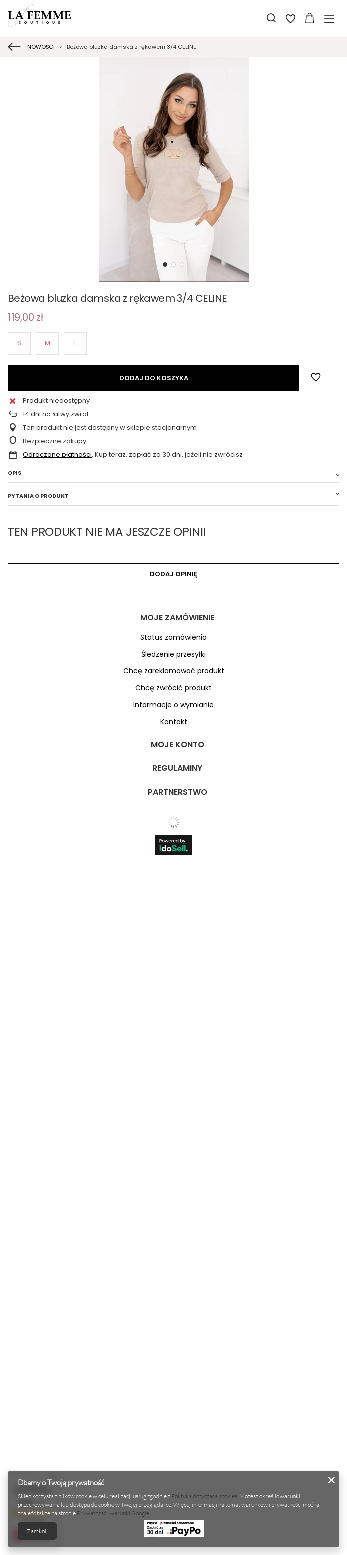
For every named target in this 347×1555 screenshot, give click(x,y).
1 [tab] (165, 264)
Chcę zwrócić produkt (173, 688)
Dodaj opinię (173, 574)
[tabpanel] (173, 169)
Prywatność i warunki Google (113, 1513)
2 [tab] (173, 264)
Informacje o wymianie (173, 705)
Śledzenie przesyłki (173, 654)
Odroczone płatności (57, 454)
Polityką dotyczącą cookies (204, 1496)
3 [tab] (182, 264)
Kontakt (173, 722)
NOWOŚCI (41, 46)
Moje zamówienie (177, 618)
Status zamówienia (173, 637)
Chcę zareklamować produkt (173, 671)
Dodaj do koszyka (153, 378)
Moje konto (177, 745)
